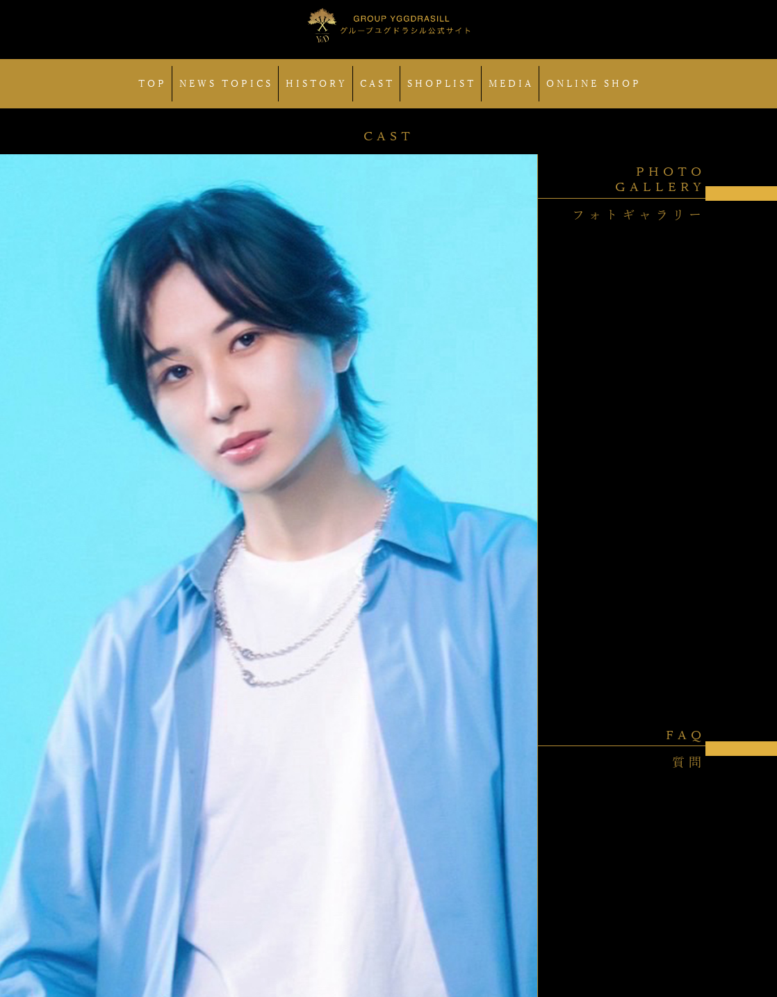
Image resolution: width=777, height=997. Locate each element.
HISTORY (316, 84)
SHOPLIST (441, 84)
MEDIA (511, 84)
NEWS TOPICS (226, 84)
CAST (377, 84)
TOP (152, 84)
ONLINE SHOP (593, 84)
